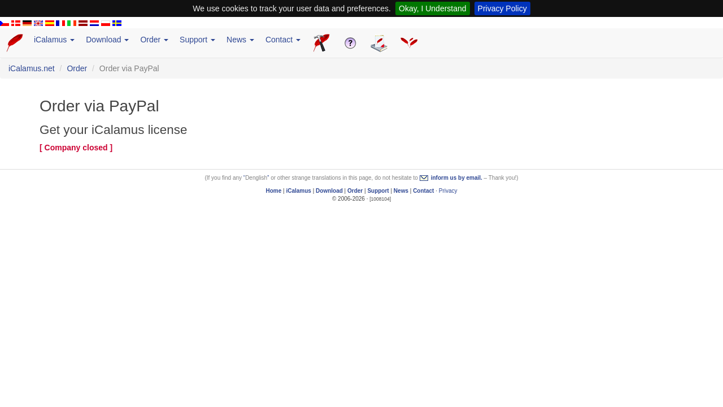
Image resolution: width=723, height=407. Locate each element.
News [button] (240, 39)
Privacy (448, 191)
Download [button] (107, 39)
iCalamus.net (31, 68)
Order (77, 68)
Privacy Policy (502, 8)
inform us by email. (456, 178)
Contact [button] (282, 39)
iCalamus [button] (54, 39)
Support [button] (197, 39)
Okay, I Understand (433, 8)
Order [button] (154, 39)
